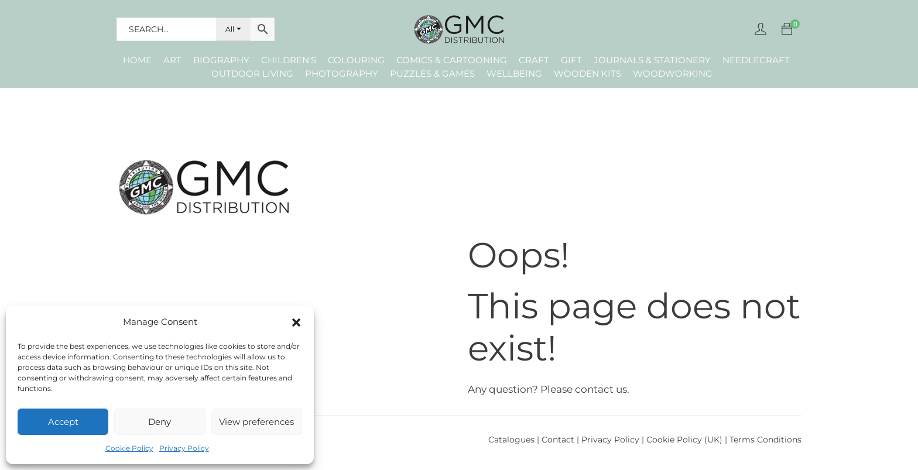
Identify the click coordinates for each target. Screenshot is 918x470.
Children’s (288, 60)
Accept (63, 421)
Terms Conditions (765, 439)
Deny (159, 421)
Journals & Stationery (652, 60)
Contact (559, 439)
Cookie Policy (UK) (684, 439)
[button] (296, 322)
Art (172, 60)
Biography (221, 60)
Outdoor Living (252, 73)
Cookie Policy (129, 448)
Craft (534, 60)
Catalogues (511, 439)
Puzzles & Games (432, 73)
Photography (341, 73)
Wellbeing (514, 73)
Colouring (356, 60)
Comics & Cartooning (451, 60)
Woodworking (673, 73)
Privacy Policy (184, 448)
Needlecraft (756, 60)
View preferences (256, 421)
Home (137, 60)
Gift (571, 60)
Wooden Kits (587, 73)
